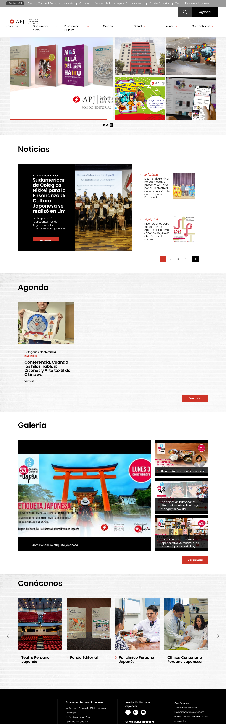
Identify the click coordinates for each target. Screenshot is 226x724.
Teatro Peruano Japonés (192, 3)
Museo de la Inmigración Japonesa (119, 3)
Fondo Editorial (159, 3)
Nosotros (13, 26)
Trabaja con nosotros (185, 707)
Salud (139, 26)
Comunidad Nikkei (45, 28)
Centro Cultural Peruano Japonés (51, 3)
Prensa (171, 26)
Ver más (195, 398)
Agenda (205, 12)
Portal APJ (15, 3)
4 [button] (186, 259)
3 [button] (178, 259)
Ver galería (195, 560)
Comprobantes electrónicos (189, 712)
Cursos (84, 3)
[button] (104, 125)
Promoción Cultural (76, 28)
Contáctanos (202, 26)
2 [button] (170, 259)
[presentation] (8, 636)
